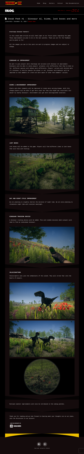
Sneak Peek (32, 21)
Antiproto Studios (45, 448)
